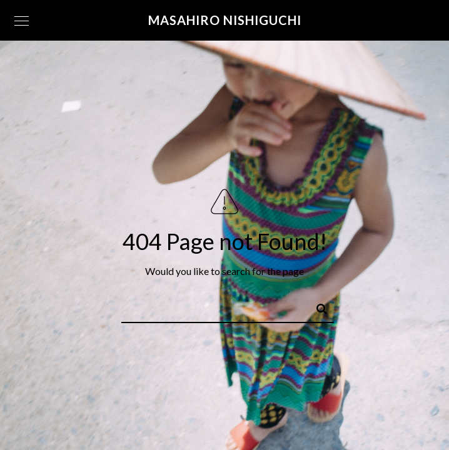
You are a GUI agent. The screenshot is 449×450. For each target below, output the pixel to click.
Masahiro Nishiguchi (224, 20)
